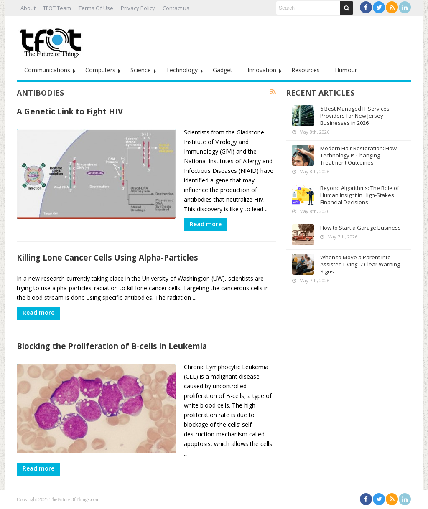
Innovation (261, 70)
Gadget (222, 70)
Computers (100, 70)
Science (140, 70)
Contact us (176, 8)
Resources (305, 70)
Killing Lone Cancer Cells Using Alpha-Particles (107, 257)
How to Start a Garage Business (360, 227)
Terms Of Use (96, 8)
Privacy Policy (138, 8)
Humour (346, 70)
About (28, 8)
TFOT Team (57, 8)
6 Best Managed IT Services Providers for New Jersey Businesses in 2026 (355, 116)
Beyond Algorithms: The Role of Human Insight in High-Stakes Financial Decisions (359, 195)
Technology (182, 70)
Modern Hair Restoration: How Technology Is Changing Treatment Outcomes (358, 155)
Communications (47, 70)
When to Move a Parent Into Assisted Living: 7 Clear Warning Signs (360, 264)
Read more (206, 224)
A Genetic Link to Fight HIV (70, 111)
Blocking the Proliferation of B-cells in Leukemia (112, 346)
